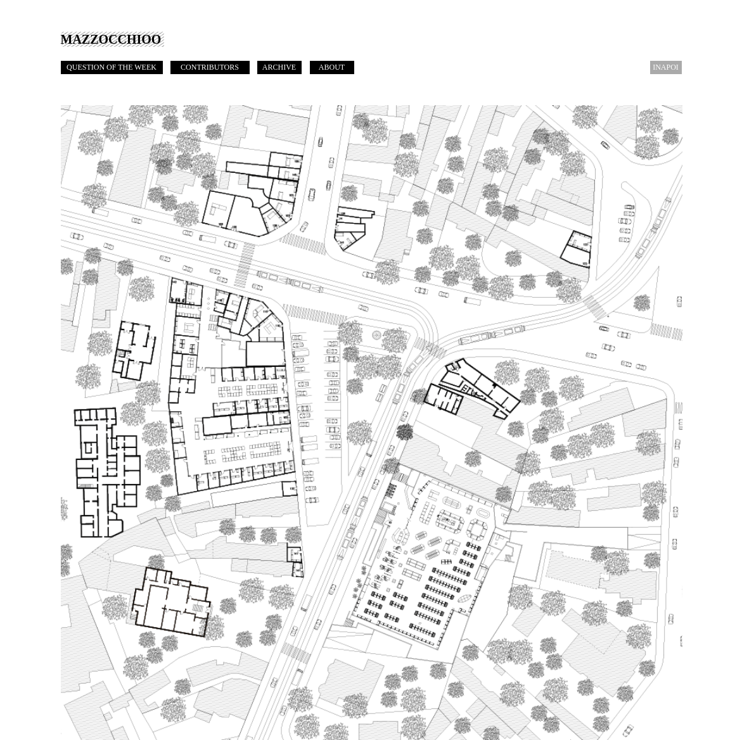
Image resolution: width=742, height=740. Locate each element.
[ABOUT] (332, 67)
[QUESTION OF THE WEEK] (112, 67)
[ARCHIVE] (279, 67)
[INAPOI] (666, 67)
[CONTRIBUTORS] (210, 67)
